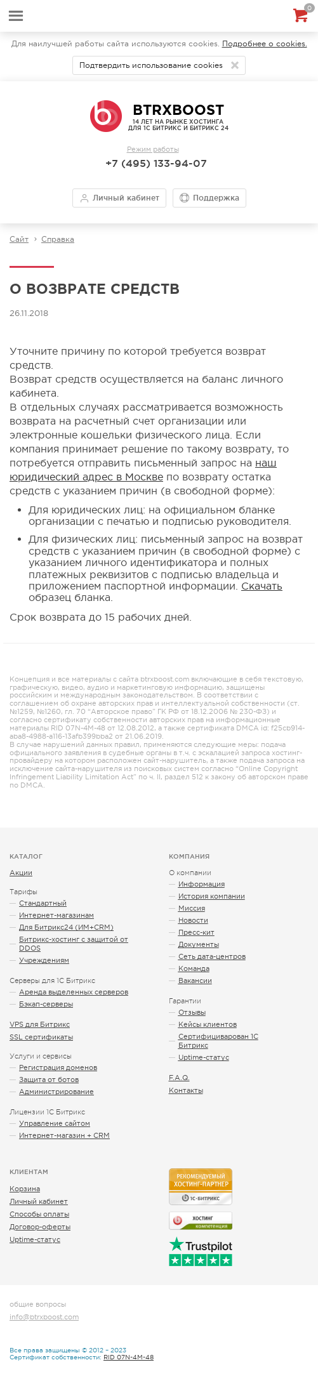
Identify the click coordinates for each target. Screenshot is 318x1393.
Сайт (19, 239)
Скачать (261, 585)
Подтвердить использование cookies (151, 65)
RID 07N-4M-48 (128, 1357)
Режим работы (153, 149)
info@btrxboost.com (44, 1317)
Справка (57, 239)
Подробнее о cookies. (264, 43)
